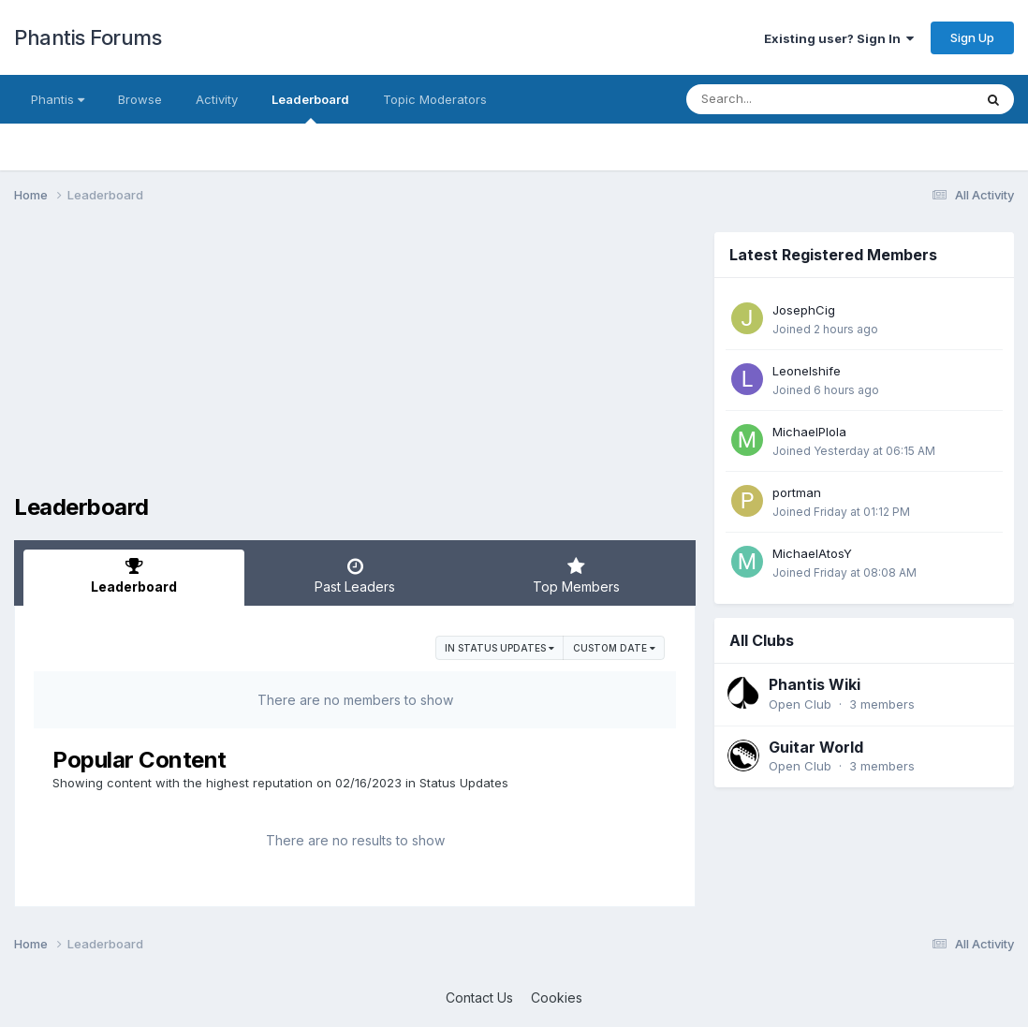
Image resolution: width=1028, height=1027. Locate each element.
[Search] (778, 99)
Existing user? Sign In (839, 38)
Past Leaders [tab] (354, 575)
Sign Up (972, 37)
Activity (217, 99)
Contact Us (479, 997)
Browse (140, 99)
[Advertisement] (355, 363)
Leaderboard (310, 108)
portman (796, 492)
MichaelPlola (809, 431)
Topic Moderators (435, 99)
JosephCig (803, 309)
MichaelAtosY (812, 553)
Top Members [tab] (575, 575)
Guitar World (816, 747)
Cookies (556, 997)
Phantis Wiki (814, 684)
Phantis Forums (87, 37)
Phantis (57, 99)
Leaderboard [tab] (133, 575)
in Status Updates (499, 647)
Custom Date (614, 647)
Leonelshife (806, 370)
